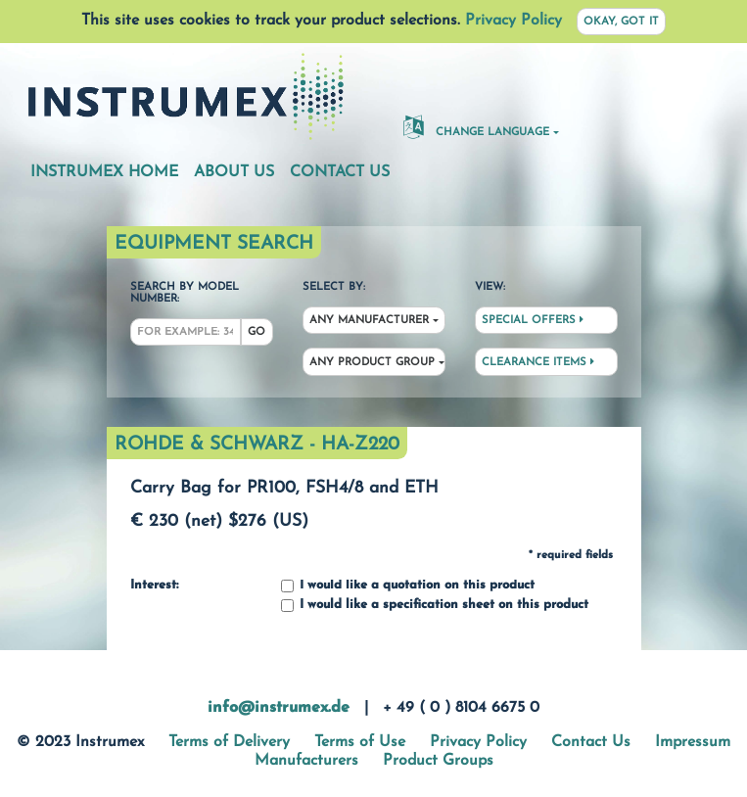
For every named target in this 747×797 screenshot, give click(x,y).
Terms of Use (359, 742)
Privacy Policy (513, 20)
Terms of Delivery (229, 742)
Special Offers (533, 320)
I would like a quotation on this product (408, 586)
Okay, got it (621, 22)
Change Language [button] (476, 126)
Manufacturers (306, 761)
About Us (234, 172)
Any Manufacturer (369, 320)
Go (256, 332)
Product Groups (438, 761)
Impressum (692, 742)
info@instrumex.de (279, 708)
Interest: (154, 585)
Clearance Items (538, 362)
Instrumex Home (104, 172)
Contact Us (340, 172)
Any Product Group (372, 362)
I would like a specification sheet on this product (434, 605)
